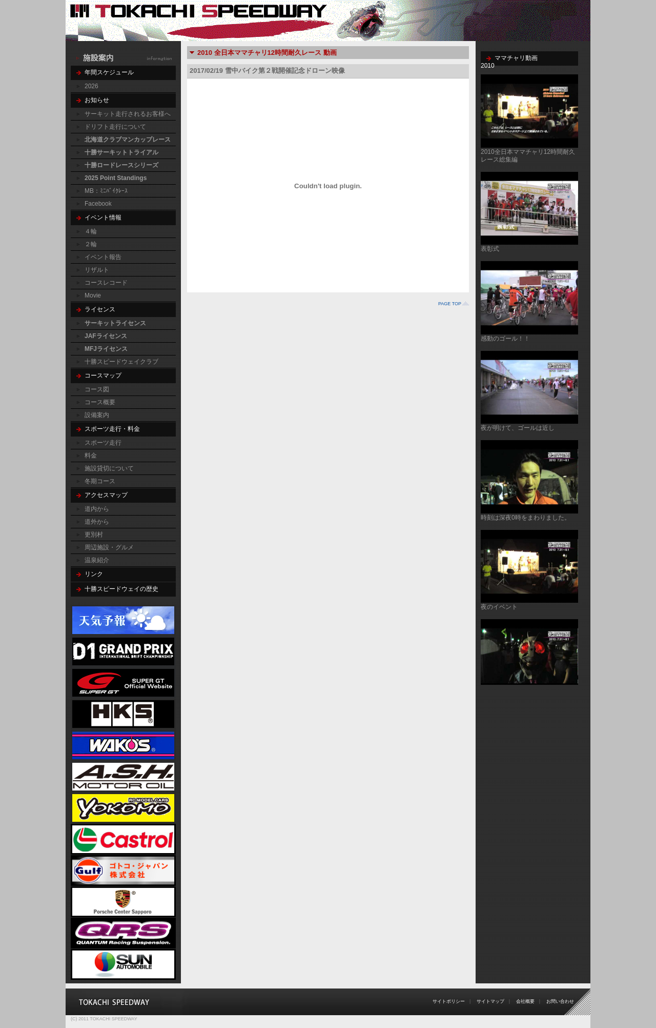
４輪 (91, 231)
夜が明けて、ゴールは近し (518, 427)
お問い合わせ (560, 1001)
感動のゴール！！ (505, 338)
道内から (97, 508)
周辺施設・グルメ (109, 547)
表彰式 (490, 248)
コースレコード (106, 282)
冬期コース (100, 481)
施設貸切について (109, 468)
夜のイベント (499, 606)
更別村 (94, 534)
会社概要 (525, 1001)
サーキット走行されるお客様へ (128, 113)
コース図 (97, 389)
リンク (94, 574)
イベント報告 (103, 257)
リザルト (97, 269)
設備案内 (97, 415)
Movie (93, 295)
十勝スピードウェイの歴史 (121, 588)
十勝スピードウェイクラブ (121, 361)
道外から (97, 521)
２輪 (91, 244)
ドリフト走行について (115, 126)
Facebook (98, 203)
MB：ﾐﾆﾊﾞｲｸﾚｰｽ (106, 190)
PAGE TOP (449, 303)
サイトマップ (490, 1001)
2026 (91, 86)
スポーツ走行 (103, 442)
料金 (91, 455)
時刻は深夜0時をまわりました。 (525, 517)
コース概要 (100, 402)
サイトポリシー (449, 1001)
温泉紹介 (97, 560)
